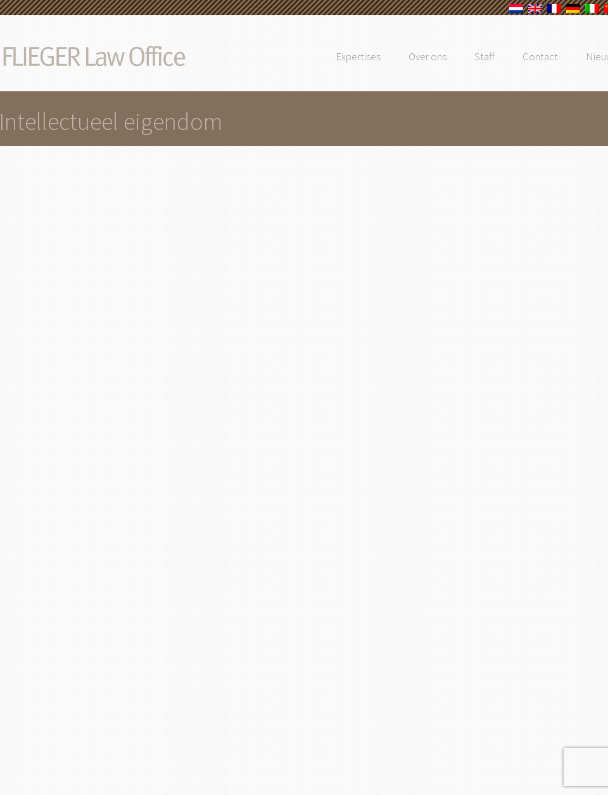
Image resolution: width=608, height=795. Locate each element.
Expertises (384, 56)
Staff (511, 56)
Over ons (454, 56)
